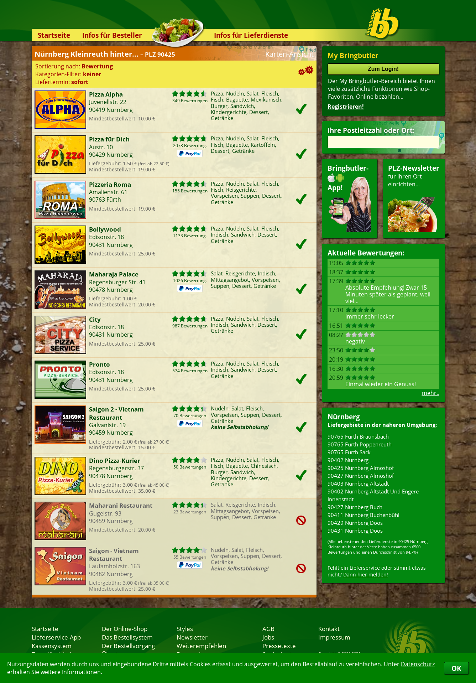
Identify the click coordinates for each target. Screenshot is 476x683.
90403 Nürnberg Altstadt (358, 483)
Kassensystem (52, 645)
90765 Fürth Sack (349, 452)
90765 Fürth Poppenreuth (360, 444)
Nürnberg (344, 416)
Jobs (268, 637)
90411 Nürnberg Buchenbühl (363, 514)
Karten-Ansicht (289, 54)
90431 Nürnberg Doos (355, 530)
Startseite (54, 35)
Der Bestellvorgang (128, 645)
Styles (185, 628)
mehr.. (430, 393)
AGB (268, 628)
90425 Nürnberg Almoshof (361, 467)
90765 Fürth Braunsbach (358, 436)
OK (456, 668)
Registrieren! (346, 106)
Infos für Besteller (112, 35)
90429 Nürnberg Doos (355, 522)
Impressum (334, 637)
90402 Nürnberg (348, 460)
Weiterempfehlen (201, 645)
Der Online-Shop (124, 628)
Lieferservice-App (56, 637)
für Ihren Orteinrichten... (413, 198)
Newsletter (192, 637)
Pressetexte (279, 645)
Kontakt (329, 628)
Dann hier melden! (365, 574)
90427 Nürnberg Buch (355, 507)
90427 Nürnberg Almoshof (361, 475)
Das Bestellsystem (127, 637)
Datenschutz (418, 664)
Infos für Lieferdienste (251, 35)
